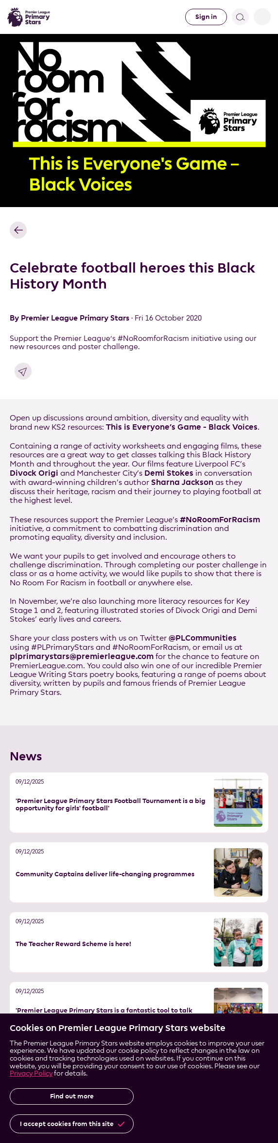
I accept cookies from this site (67, 1124)
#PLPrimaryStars (62, 647)
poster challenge (227, 564)
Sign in (206, 17)
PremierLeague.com (46, 665)
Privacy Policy (31, 1073)
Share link (23, 371)
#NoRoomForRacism (220, 519)
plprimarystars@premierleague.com (82, 656)
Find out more (72, 1096)
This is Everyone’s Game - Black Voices (182, 427)
